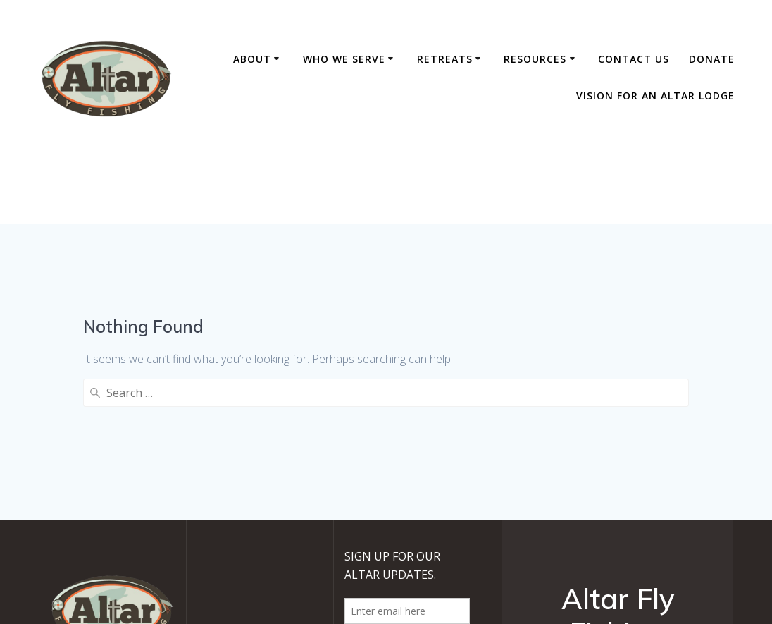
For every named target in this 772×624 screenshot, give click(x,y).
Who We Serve (344, 59)
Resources (535, 59)
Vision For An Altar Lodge (655, 95)
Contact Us (633, 59)
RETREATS (445, 59)
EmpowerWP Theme (657, 526)
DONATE (712, 59)
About (252, 59)
